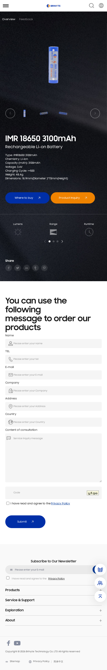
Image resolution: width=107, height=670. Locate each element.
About (10, 620)
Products (12, 590)
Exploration (14, 610)
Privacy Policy (60, 503)
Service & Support (19, 600)
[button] (49, 241)
